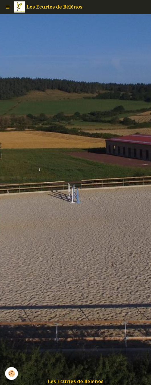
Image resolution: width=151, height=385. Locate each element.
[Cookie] (11, 373)
